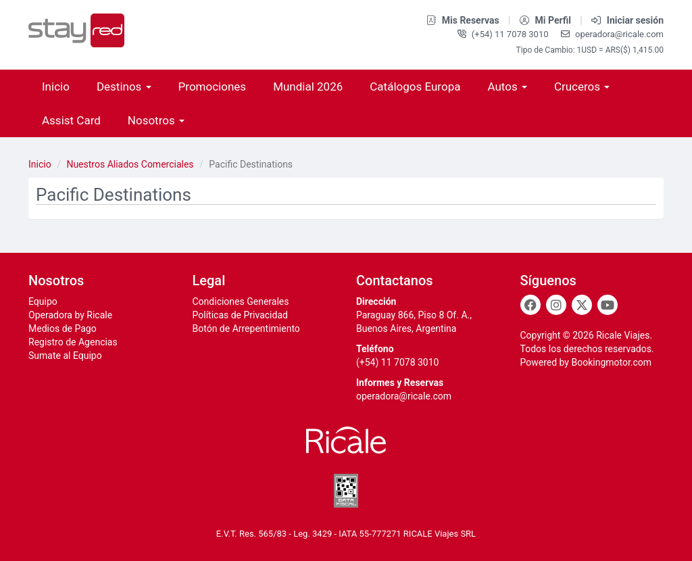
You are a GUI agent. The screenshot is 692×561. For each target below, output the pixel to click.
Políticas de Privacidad (240, 315)
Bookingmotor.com (611, 362)
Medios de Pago (62, 328)
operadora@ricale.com (612, 34)
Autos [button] (506, 86)
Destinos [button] (124, 86)
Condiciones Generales (241, 301)
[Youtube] (607, 305)
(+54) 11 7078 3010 (504, 34)
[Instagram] (556, 305)
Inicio (56, 86)
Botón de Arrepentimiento (246, 328)
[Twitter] (582, 305)
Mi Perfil (546, 20)
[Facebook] (530, 305)
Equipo (42, 301)
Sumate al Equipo (65, 355)
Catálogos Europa (415, 86)
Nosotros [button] (156, 120)
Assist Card (71, 120)
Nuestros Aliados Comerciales (129, 164)
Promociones (212, 86)
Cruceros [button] (582, 86)
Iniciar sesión (627, 20)
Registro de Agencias (73, 342)
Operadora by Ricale (70, 315)
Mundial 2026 (308, 86)
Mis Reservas (463, 20)
